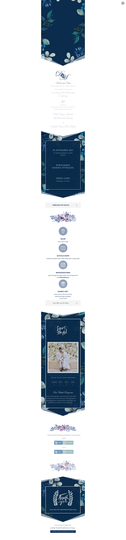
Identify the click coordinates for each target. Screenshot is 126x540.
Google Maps (63, 256)
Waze (63, 239)
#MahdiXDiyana (63, 273)
